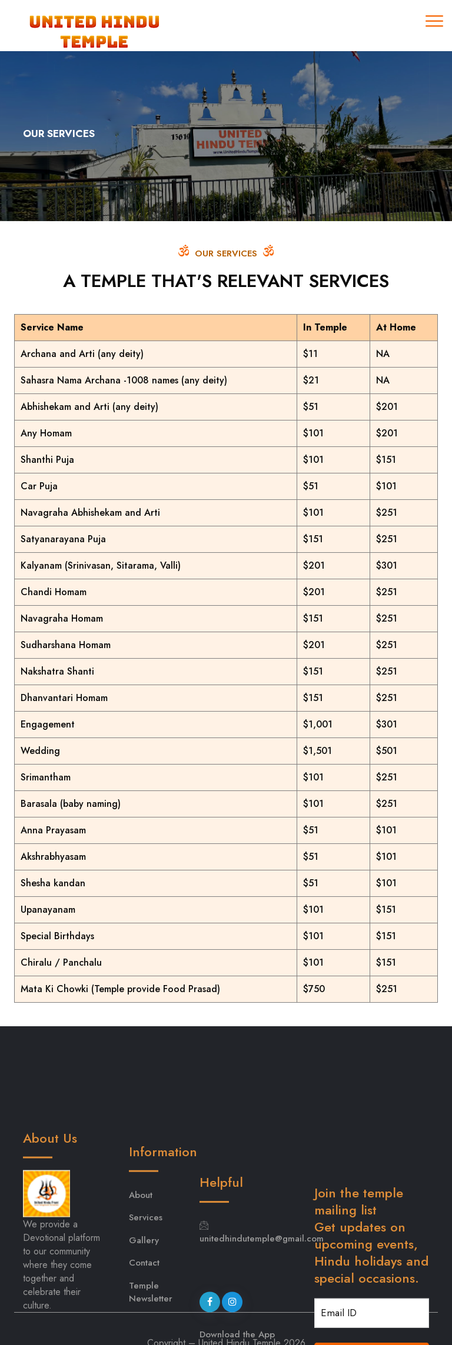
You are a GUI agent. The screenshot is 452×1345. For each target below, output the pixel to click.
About (140, 1240)
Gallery (144, 1286)
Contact (144, 1308)
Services (145, 1263)
